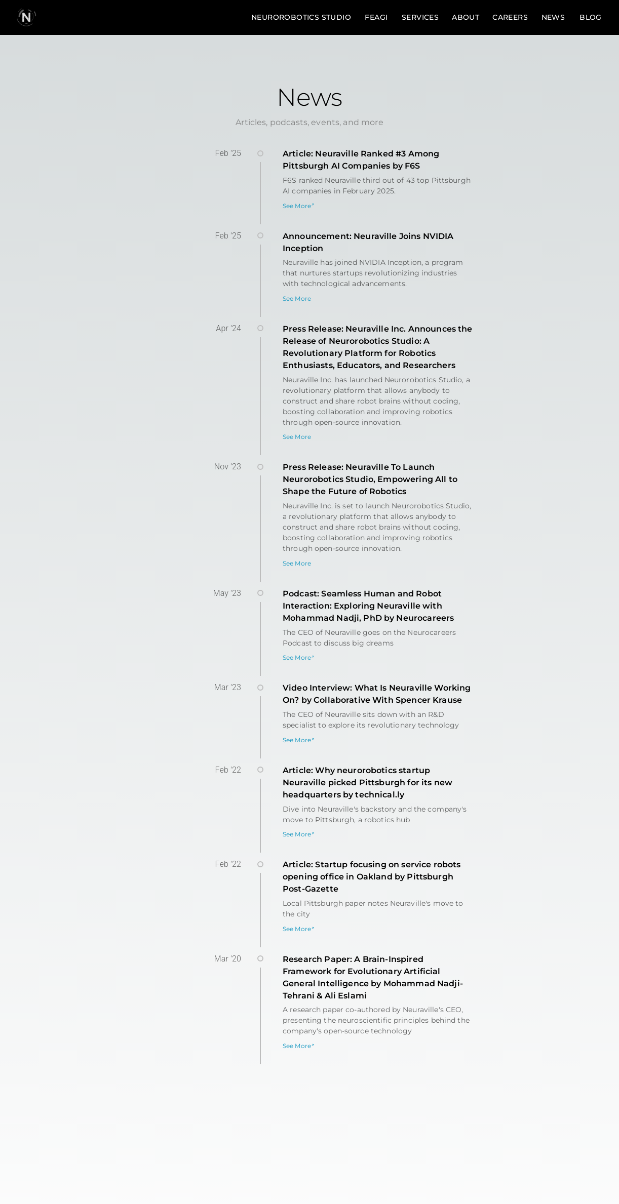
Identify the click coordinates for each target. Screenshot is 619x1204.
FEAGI (376, 17)
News (553, 17)
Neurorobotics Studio (301, 17)
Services (420, 17)
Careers (510, 17)
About (465, 17)
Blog (590, 17)
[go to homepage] (26, 17)
